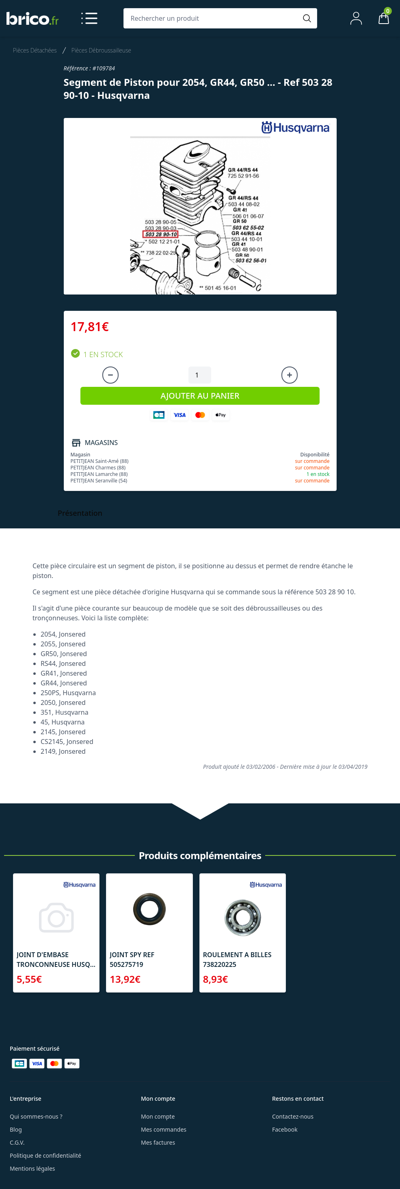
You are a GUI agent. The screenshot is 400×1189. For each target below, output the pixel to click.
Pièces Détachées (35, 50)
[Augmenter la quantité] (289, 375)
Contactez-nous (293, 1116)
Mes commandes (163, 1129)
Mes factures (158, 1142)
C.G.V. (17, 1142)
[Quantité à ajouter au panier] (199, 375)
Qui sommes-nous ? (36, 1116)
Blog (16, 1129)
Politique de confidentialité (45, 1155)
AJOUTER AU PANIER (199, 395)
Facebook (285, 1129)
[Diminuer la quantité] (110, 375)
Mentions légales (32, 1168)
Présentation (80, 513)
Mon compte (158, 1116)
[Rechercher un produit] (212, 18)
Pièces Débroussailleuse (101, 50)
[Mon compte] (356, 18)
